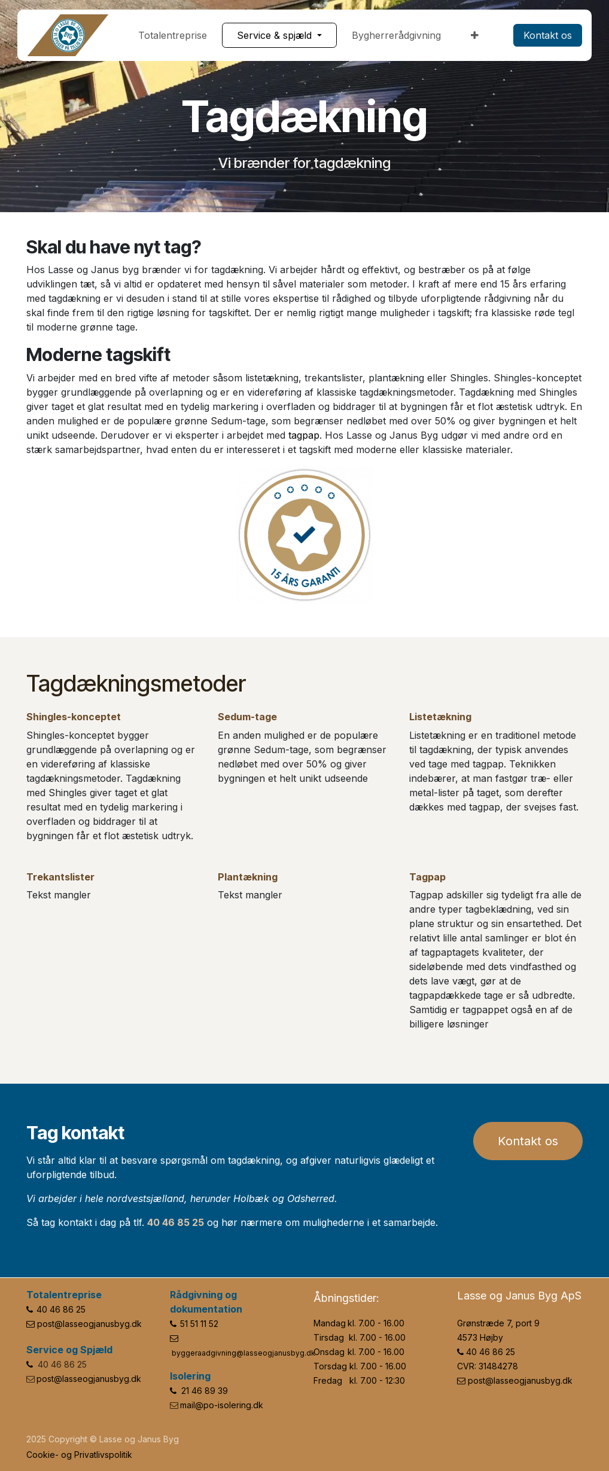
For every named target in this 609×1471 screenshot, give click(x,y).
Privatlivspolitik (103, 1454)
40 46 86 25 (61, 1309)
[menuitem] (172, 35)
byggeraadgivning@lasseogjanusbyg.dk (243, 1352)
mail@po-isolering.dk (221, 1405)
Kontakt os (528, 1141)
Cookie (40, 1454)
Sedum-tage (247, 717)
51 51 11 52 (199, 1324)
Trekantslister (60, 877)
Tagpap (427, 877)
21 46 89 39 (204, 1391)
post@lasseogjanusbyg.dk (89, 1324)
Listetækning (440, 717)
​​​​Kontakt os (547, 35)
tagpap (303, 435)
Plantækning (248, 877)
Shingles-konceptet (73, 717)
